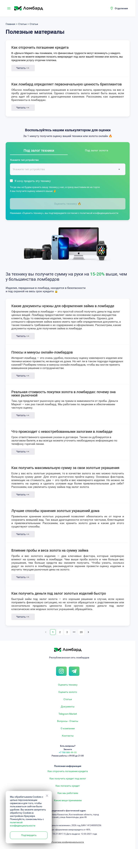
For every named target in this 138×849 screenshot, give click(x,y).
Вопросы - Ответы (67, 721)
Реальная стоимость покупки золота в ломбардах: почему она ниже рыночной (63, 393)
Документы (67, 706)
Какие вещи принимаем (68, 800)
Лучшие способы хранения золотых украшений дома (55, 511)
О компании (68, 728)
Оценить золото (67, 692)
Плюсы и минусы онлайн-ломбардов (42, 352)
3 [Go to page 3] (67, 632)
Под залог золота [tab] (96, 150)
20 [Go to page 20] (81, 632)
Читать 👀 (23, 68)
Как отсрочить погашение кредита (40, 47)
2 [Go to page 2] (60, 632)
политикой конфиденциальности (99, 213)
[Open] (119, 169)
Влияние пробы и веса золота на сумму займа (49, 550)
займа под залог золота (73, 487)
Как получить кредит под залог (67, 778)
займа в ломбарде (41, 311)
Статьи (68, 699)
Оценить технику (68, 684)
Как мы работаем (67, 793)
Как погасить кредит (68, 785)
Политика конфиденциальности (67, 842)
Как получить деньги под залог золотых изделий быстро (58, 593)
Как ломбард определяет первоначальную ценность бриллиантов (66, 84)
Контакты (68, 735)
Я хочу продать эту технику (33, 181)
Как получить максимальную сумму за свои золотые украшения (65, 468)
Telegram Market (68, 713)
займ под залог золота (41, 599)
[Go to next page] (88, 632)
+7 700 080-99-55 (68, 752)
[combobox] (65, 169)
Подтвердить (29, 835)
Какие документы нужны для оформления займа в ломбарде (62, 306)
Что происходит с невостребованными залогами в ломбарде (61, 431)
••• (74, 632)
